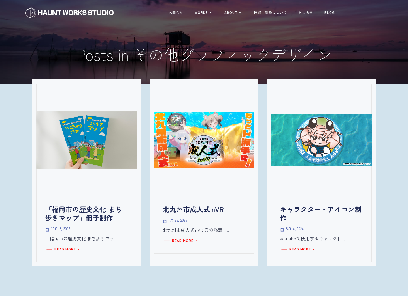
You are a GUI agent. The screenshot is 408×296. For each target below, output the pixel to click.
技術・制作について (270, 12)
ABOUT (233, 12)
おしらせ (305, 12)
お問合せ (176, 12)
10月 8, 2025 (57, 229)
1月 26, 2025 (175, 220)
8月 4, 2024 (292, 229)
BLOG (329, 12)
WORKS (204, 12)
